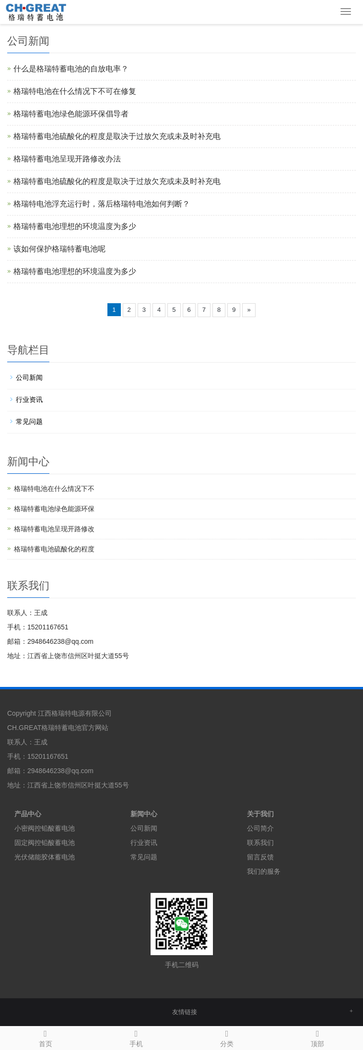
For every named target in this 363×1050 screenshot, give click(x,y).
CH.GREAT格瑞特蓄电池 (44, 727)
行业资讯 (29, 399)
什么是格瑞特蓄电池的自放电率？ (71, 69)
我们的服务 (264, 871)
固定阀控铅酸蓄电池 (44, 842)
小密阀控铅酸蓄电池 (44, 828)
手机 (136, 1037)
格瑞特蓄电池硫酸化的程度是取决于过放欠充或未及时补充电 (117, 136)
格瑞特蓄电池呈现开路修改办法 (67, 159)
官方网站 (95, 727)
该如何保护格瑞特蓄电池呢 (59, 249)
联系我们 (260, 842)
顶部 (317, 1037)
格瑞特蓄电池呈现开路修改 (54, 529)
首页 (45, 1037)
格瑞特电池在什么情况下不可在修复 (74, 91)
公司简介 (260, 828)
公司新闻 (29, 377)
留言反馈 (260, 857)
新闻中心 (143, 814)
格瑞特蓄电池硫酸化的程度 (54, 549)
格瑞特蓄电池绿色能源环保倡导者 (71, 114)
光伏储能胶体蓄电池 (44, 857)
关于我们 (260, 814)
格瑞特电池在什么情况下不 (54, 488)
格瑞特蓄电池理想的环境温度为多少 (74, 226)
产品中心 (27, 814)
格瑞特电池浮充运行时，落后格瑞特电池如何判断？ (101, 204)
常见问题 (29, 421)
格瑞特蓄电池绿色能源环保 (54, 509)
